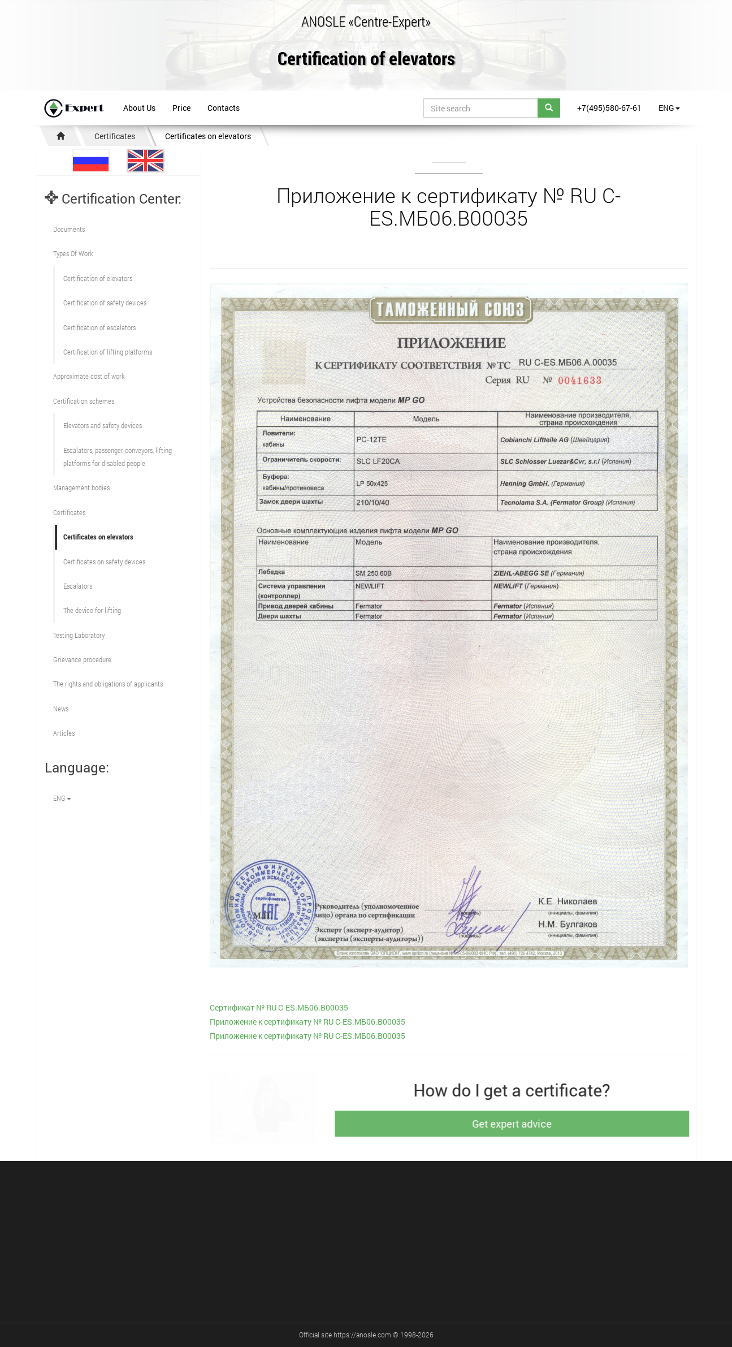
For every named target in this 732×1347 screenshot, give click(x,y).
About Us (139, 107)
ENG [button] (669, 107)
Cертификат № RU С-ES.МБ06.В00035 (279, 1007)
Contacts (223, 107)
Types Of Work (73, 253)
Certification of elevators (366, 59)
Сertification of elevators (97, 278)
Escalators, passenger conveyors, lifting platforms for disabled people (117, 456)
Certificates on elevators (208, 136)
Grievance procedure (82, 659)
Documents (69, 229)
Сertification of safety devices (104, 302)
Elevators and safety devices (102, 425)
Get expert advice (520, 1123)
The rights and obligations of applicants (108, 684)
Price (181, 107)
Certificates (114, 136)
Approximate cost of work (88, 376)
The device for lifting (92, 610)
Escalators (77, 586)
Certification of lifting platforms (107, 352)
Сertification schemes (83, 401)
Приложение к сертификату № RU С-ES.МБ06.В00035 (307, 1021)
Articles (64, 733)
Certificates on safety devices (104, 561)
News (60, 708)
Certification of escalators (99, 327)
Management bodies (81, 487)
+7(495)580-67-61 (609, 107)
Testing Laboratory (79, 635)
